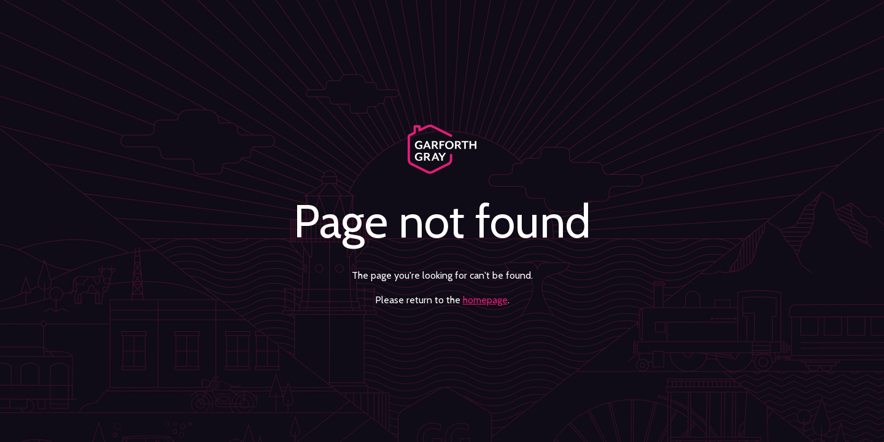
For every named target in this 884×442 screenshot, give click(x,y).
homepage (485, 300)
